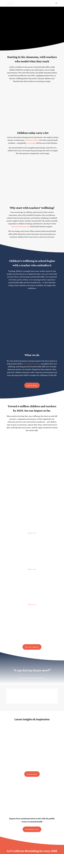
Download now (32, 829)
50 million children (32, 140)
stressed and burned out (20, 226)
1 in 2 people (31, 143)
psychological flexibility (31, 364)
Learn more (32, 385)
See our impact (32, 647)
